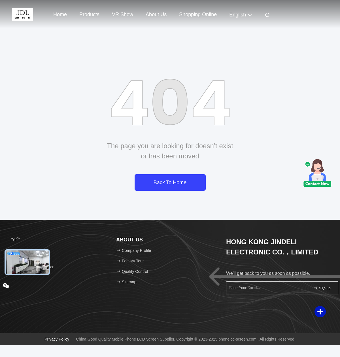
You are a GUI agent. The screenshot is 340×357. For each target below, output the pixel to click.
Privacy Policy (56, 339)
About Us (156, 14)
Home (60, 14)
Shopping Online (198, 14)
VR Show (122, 14)
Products (89, 14)
